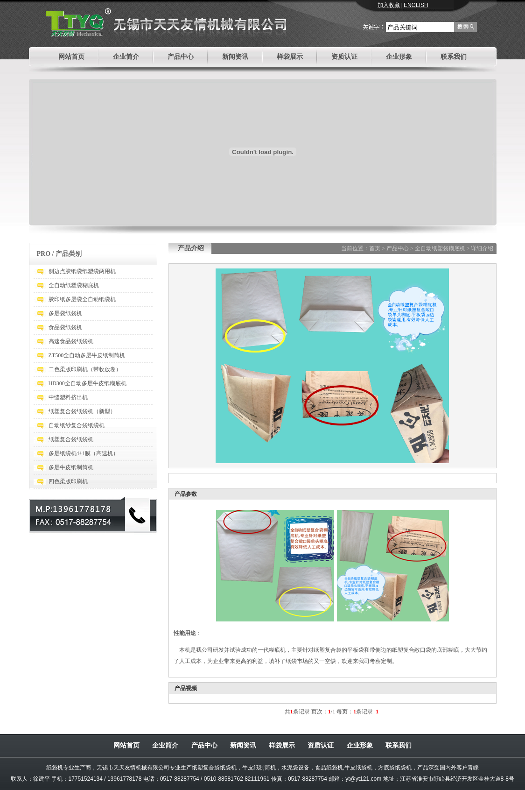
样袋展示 (290, 56)
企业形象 (399, 56)
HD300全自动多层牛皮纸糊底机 (87, 383)
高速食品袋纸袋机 (71, 341)
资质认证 (344, 56)
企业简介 (126, 56)
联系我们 (454, 56)
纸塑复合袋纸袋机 (71, 439)
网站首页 (71, 56)
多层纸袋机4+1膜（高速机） (84, 453)
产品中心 (181, 56)
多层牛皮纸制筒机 (71, 467)
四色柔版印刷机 (68, 481)
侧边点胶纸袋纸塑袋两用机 (82, 271)
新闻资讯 (235, 56)
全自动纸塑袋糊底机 (74, 285)
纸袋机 (54, 767)
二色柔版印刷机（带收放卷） (85, 369)
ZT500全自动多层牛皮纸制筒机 (87, 355)
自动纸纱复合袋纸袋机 (77, 425)
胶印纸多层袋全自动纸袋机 (82, 299)
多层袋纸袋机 (65, 313)
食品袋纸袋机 (65, 327)
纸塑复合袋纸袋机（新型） (82, 411)
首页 (374, 248)
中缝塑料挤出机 (68, 397)
